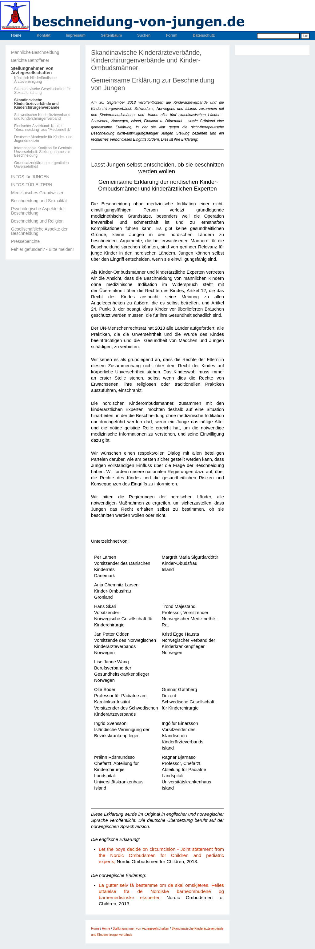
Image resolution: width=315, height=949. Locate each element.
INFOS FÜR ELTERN (31, 185)
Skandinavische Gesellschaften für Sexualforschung (42, 90)
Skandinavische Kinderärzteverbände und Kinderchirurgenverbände (36, 103)
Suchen (143, 35)
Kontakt (43, 35)
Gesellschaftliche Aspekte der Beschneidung (39, 231)
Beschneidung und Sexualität (39, 201)
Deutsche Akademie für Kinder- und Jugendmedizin (43, 139)
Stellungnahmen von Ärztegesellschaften (32, 70)
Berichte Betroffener (30, 60)
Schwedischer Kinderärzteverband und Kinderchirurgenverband (42, 116)
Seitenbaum (111, 35)
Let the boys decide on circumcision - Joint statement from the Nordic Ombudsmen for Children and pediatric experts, (161, 855)
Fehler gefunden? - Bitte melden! (42, 249)
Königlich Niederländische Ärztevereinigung (35, 79)
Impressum (76, 35)
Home (16, 35)
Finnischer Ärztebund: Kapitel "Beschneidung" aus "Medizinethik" (42, 127)
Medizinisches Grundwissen (38, 193)
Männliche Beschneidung (35, 52)
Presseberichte (25, 241)
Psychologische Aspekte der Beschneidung (38, 211)
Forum (171, 35)
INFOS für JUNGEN (30, 177)
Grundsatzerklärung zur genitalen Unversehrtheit (41, 164)
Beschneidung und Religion (37, 221)
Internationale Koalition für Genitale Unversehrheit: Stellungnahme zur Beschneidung (43, 151)
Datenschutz (204, 35)
